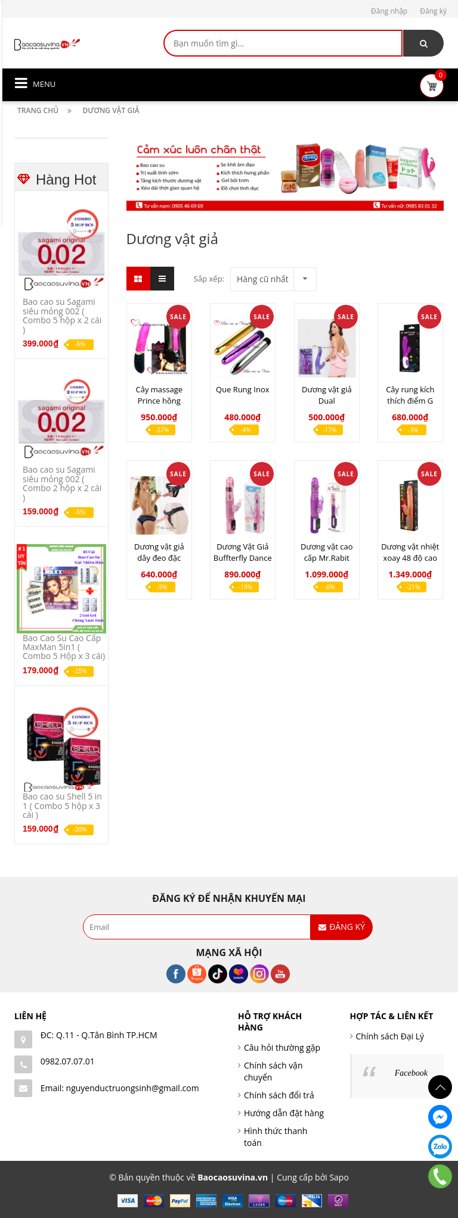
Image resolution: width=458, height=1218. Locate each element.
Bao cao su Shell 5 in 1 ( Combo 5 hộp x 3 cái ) (62, 805)
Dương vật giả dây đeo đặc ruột (159, 557)
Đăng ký (433, 11)
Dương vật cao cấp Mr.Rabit (326, 552)
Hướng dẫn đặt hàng (284, 1113)
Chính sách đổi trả (279, 1095)
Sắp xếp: (209, 278)
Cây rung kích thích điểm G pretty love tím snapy (410, 406)
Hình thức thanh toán (275, 1136)
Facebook (411, 1073)
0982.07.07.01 (68, 1061)
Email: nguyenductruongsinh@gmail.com (120, 1088)
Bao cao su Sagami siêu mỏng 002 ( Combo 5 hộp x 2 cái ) (62, 315)
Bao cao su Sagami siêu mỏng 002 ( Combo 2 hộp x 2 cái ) (62, 483)
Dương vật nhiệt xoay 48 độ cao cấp (410, 557)
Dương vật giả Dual (327, 395)
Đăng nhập (389, 11)
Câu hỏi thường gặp (282, 1047)
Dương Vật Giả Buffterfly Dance (242, 552)
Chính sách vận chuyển (273, 1071)
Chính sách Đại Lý (390, 1036)
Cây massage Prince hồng (159, 395)
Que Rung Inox (242, 389)
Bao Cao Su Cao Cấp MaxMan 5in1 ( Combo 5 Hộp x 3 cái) (64, 647)
